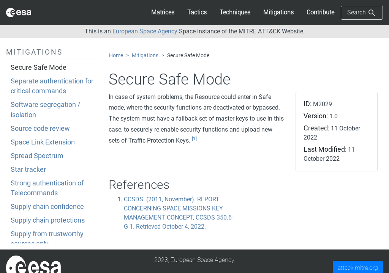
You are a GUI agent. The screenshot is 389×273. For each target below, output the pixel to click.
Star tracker (28, 169)
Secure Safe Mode (38, 67)
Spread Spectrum (37, 156)
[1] (194, 138)
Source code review (40, 128)
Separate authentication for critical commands (52, 86)
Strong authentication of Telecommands (47, 188)
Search (361, 12)
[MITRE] (33, 267)
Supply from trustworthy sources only (47, 239)
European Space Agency (144, 31)
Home (116, 55)
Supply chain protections (48, 220)
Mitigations (145, 55)
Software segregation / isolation (45, 109)
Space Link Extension (43, 142)
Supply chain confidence (47, 206)
